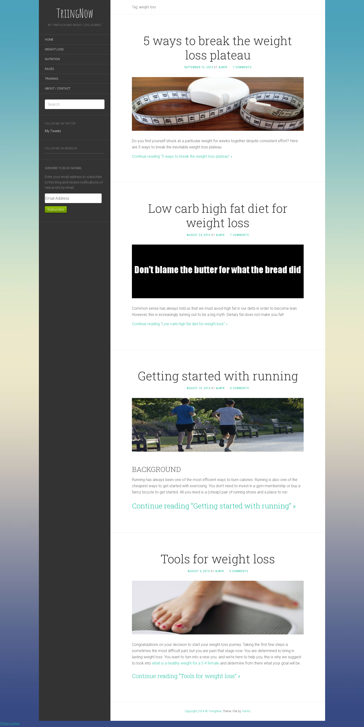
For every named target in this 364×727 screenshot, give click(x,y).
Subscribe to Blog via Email (63, 168)
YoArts (246, 711)
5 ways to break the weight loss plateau (218, 48)
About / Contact (57, 88)
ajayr (223, 67)
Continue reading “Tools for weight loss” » (186, 676)
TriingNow (74, 13)
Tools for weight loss (218, 559)
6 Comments (239, 388)
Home (49, 39)
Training (51, 78)
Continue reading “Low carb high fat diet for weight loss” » (179, 324)
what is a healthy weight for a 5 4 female (185, 663)
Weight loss (54, 49)
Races (49, 69)
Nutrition (52, 59)
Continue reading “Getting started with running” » (214, 505)
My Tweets (53, 131)
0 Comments (238, 571)
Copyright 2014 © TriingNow (203, 711)
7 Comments (242, 67)
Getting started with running (218, 376)
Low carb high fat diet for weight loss (218, 215)
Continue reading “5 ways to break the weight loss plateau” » (182, 156)
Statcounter (10, 724)
